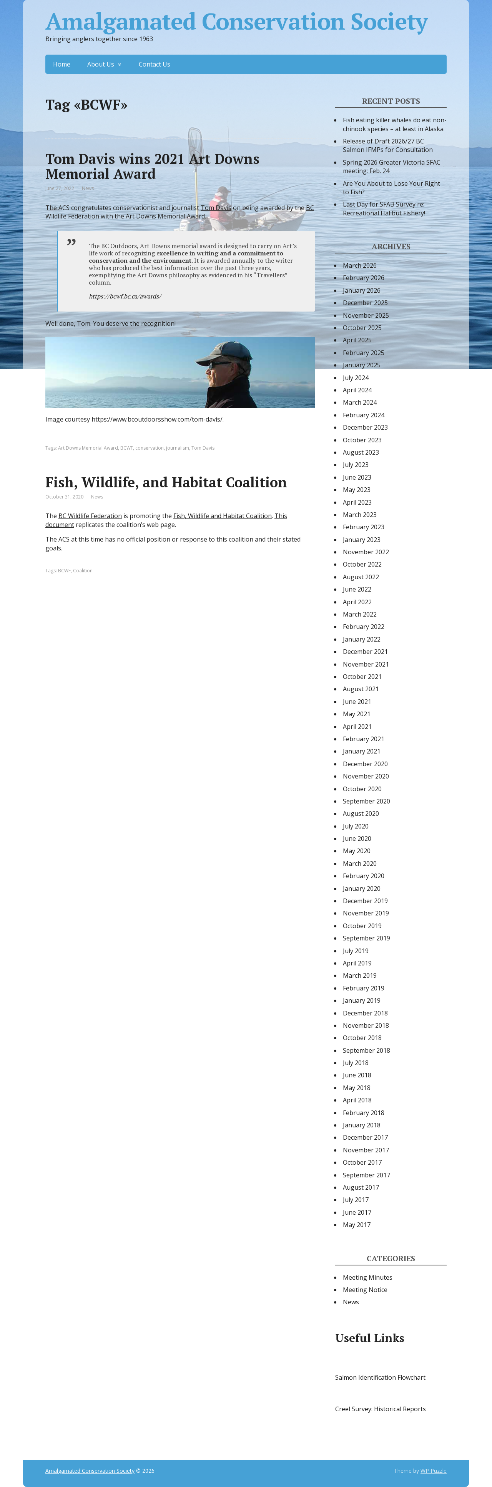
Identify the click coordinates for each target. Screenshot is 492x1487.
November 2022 (366, 552)
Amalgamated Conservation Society (236, 21)
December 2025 (365, 302)
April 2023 (357, 502)
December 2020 (365, 764)
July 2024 (356, 377)
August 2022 (361, 577)
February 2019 (363, 988)
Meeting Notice (365, 1289)
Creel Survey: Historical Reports (380, 1409)
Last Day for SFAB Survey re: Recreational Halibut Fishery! (384, 208)
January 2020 (362, 888)
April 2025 (357, 340)
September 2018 (366, 1050)
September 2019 (366, 938)
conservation (149, 448)
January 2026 (362, 290)
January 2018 (362, 1125)
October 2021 (362, 676)
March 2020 (360, 863)
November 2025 (366, 315)
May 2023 (357, 489)
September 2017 (366, 1175)
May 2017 (357, 1224)
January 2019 (362, 1000)
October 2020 (362, 789)
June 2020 (357, 838)
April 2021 (357, 726)
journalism (177, 448)
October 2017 (362, 1162)
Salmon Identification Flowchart (380, 1377)
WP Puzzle (434, 1470)
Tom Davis (216, 207)
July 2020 (356, 826)
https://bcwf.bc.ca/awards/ (125, 296)
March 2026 (360, 265)
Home (61, 64)
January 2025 (362, 365)
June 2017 (357, 1212)
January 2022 (362, 639)
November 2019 (366, 913)
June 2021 (357, 701)
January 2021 (362, 751)
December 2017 (365, 1137)
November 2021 (366, 664)
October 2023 (362, 440)
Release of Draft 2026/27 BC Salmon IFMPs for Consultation (388, 145)
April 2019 (357, 963)
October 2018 (362, 1038)
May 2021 (357, 714)
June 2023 (357, 477)
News (88, 188)
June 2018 (357, 1075)
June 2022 (357, 589)
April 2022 (357, 602)
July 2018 (356, 1063)
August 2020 (361, 813)
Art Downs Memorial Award (165, 216)
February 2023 (363, 527)
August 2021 (361, 689)
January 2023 (362, 539)
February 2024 (363, 415)
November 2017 (366, 1150)
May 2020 (357, 851)
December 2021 (365, 651)
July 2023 (356, 464)
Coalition (83, 570)
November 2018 (366, 1025)
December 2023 (365, 427)
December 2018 (365, 1013)
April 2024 (357, 390)
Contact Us (154, 64)
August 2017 (361, 1187)
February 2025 (363, 352)
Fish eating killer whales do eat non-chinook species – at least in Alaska (395, 124)
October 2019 (362, 926)
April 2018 (357, 1100)
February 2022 (363, 626)
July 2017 (356, 1199)
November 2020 (366, 776)
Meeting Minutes (367, 1277)
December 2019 (365, 901)
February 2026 (363, 277)
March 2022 (360, 614)
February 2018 (363, 1113)
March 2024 (360, 402)
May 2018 (357, 1088)
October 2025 (362, 327)
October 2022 (362, 564)
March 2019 (360, 975)
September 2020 (366, 801)
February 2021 (363, 739)
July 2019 (356, 951)
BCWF (126, 448)
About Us (100, 64)
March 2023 (360, 514)
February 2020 (363, 876)
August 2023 (361, 452)
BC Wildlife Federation (90, 516)
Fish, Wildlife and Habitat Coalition (222, 516)
